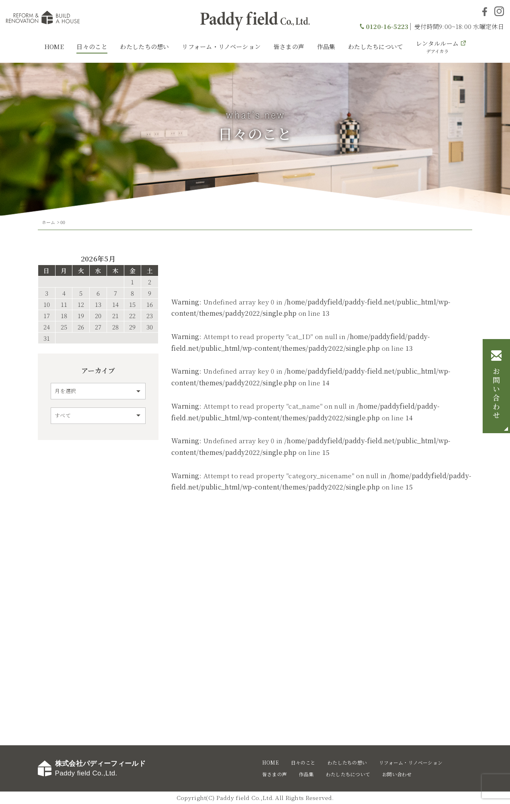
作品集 (326, 46)
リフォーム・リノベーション (221, 46)
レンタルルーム (437, 46)
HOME (54, 46)
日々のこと (91, 46)
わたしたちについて (375, 46)
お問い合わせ (496, 394)
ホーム (49, 222)
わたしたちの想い (144, 46)
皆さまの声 (289, 46)
